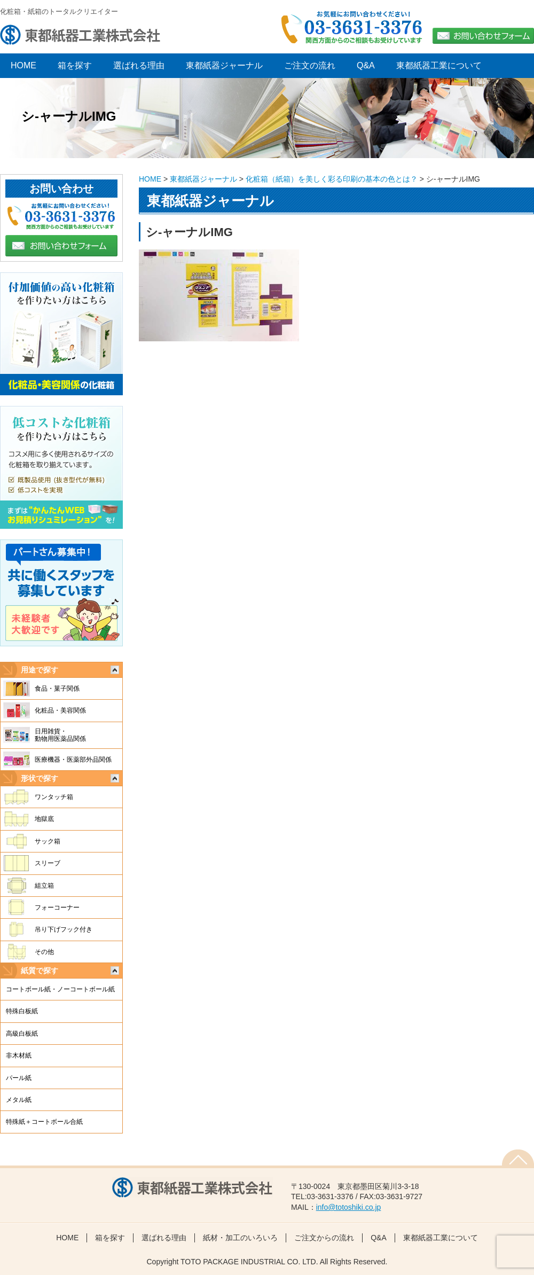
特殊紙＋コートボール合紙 (44, 1121)
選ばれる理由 (138, 65)
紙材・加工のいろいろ (240, 1237)
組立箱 (44, 885)
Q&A (366, 65)
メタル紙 (19, 1100)
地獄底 (44, 819)
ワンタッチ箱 (54, 797)
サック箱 (47, 841)
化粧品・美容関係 (60, 710)
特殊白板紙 (22, 1011)
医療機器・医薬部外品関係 (73, 759)
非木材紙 (19, 1055)
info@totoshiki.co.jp (348, 1207)
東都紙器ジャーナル (224, 65)
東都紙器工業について (439, 65)
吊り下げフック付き (63, 929)
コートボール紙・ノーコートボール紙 (60, 989)
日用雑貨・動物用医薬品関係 (60, 735)
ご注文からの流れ (324, 1237)
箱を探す (75, 65)
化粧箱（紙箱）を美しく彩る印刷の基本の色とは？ (332, 179)
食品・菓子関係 (57, 688)
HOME (150, 179)
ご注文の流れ (309, 65)
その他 (44, 952)
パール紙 (19, 1078)
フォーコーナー (57, 907)
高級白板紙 (22, 1033)
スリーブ (47, 863)
